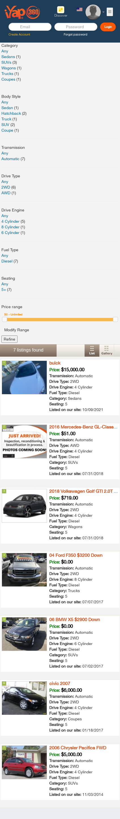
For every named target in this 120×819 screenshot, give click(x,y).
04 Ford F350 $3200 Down (75, 555)
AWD (5, 193)
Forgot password (75, 34)
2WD (5, 187)
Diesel (6, 261)
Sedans (8, 56)
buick (54, 362)
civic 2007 (59, 683)
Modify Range (16, 330)
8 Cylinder (10, 227)
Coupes (8, 79)
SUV (5, 124)
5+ (3, 289)
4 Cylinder (10, 221)
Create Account (19, 34)
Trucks (7, 73)
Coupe (7, 130)
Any (4, 51)
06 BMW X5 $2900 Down (74, 619)
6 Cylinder (10, 232)
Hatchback (11, 113)
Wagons (8, 68)
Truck (6, 119)
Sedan (7, 107)
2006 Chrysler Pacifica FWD (77, 747)
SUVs (6, 62)
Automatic (10, 158)
